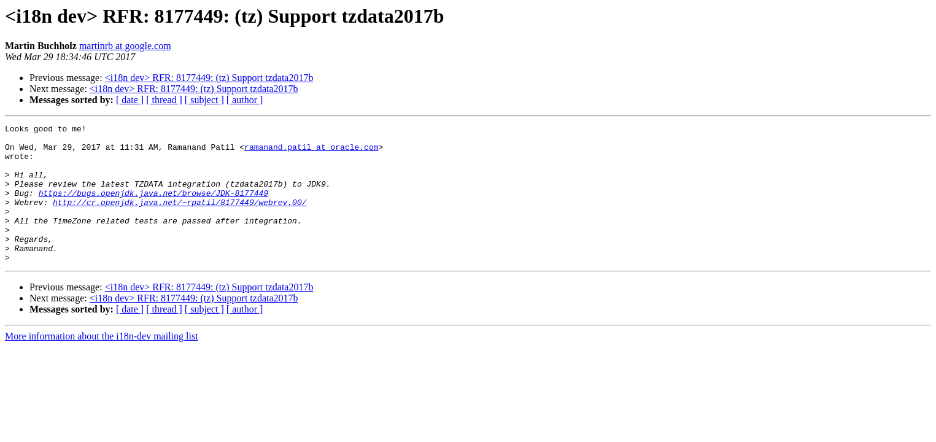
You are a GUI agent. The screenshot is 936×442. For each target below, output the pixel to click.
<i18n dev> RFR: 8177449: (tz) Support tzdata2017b (209, 77)
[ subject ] (204, 100)
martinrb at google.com (125, 46)
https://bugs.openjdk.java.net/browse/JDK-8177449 (153, 207)
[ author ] (244, 100)
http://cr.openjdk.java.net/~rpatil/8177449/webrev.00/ (179, 218)
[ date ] (130, 100)
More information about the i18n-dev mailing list (101, 364)
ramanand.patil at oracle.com (311, 152)
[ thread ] (164, 100)
